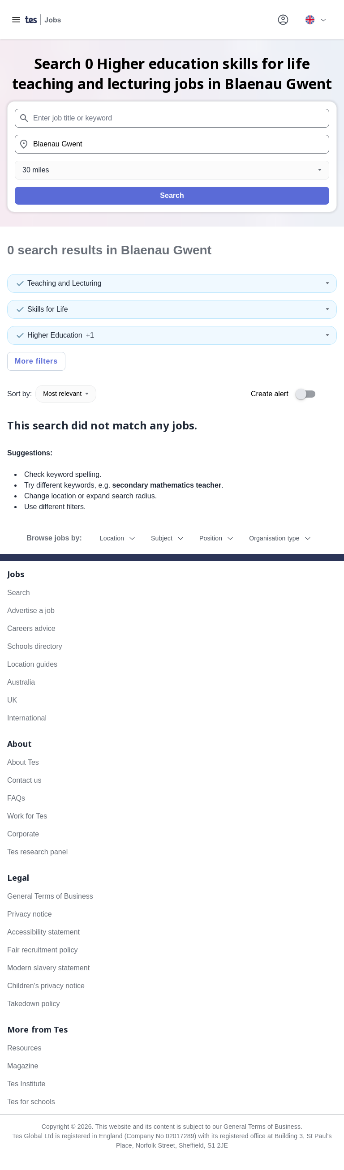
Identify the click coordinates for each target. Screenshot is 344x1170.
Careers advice (31, 628)
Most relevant (66, 393)
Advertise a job (31, 610)
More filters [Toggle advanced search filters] (36, 361)
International (27, 718)
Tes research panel (37, 852)
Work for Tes (27, 816)
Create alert (269, 394)
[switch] (308, 394)
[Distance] (172, 170)
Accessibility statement (43, 932)
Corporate (23, 834)
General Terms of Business (50, 896)
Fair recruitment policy (42, 950)
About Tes (23, 762)
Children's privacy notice (46, 986)
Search (172, 195)
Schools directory (34, 646)
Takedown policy (33, 1003)
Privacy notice (29, 914)
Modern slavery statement (48, 968)
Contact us (24, 780)
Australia (21, 682)
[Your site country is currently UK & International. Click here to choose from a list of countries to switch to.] (315, 19)
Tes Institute (26, 1084)
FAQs (16, 798)
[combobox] (172, 118)
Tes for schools (31, 1102)
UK (12, 700)
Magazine (22, 1066)
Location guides (32, 664)
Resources (24, 1048)
